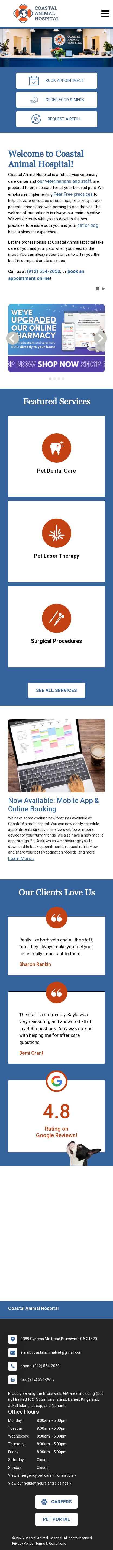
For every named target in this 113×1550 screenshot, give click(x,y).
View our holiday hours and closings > (40, 1483)
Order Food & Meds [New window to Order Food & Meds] (56, 100)
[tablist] (57, 379)
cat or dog (87, 225)
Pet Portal (56, 1519)
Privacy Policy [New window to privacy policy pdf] (22, 1543)
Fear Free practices (73, 194)
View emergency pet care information (40, 1475)
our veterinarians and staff (64, 181)
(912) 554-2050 (43, 271)
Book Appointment (56, 80)
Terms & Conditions (50, 1543)
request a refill (56, 119)
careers (56, 1502)
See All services (56, 690)
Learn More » (21, 858)
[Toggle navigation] (105, 13)
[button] (97, 289)
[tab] (50, 379)
